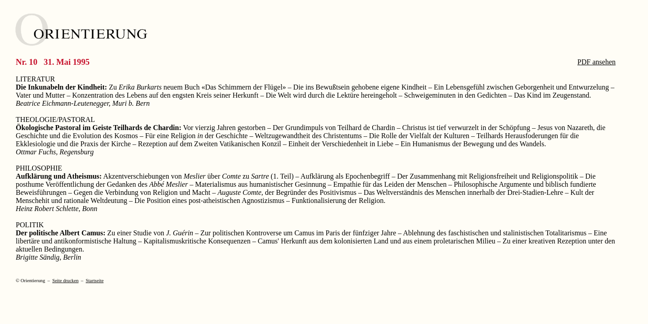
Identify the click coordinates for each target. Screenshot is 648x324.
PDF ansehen (596, 62)
